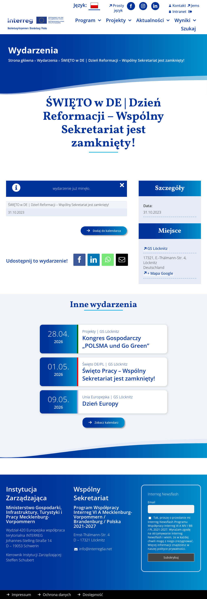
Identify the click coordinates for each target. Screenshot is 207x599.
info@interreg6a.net (95, 548)
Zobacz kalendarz (106, 422)
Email (151, 502)
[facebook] (131, 6)
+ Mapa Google (160, 273)
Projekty (89, 331)
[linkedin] (155, 6)
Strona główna (20, 60)
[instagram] (143, 6)
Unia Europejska (95, 396)
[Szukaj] (191, 30)
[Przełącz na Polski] (94, 6)
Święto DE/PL (93, 364)
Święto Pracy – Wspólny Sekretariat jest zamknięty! (118, 374)
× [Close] (124, 186)
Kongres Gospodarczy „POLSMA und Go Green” (115, 341)
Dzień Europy (100, 403)
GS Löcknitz (157, 248)
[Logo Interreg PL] (36, 18)
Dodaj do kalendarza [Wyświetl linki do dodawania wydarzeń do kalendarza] (107, 231)
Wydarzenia (47, 60)
